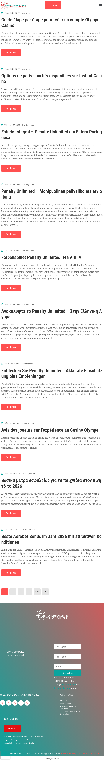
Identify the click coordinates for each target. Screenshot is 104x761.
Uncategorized (24, 13)
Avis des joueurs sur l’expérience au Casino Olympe (49, 430)
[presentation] (5, 755)
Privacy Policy (69, 684)
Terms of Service (62, 688)
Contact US (11, 719)
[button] (53, 5)
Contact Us (64, 714)
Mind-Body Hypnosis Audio (70, 711)
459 (37, 591)
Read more (11, 52)
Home (62, 698)
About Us (63, 700)
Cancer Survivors (66, 703)
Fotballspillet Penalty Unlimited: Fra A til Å (41, 257)
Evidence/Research (68, 706)
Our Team (64, 709)
